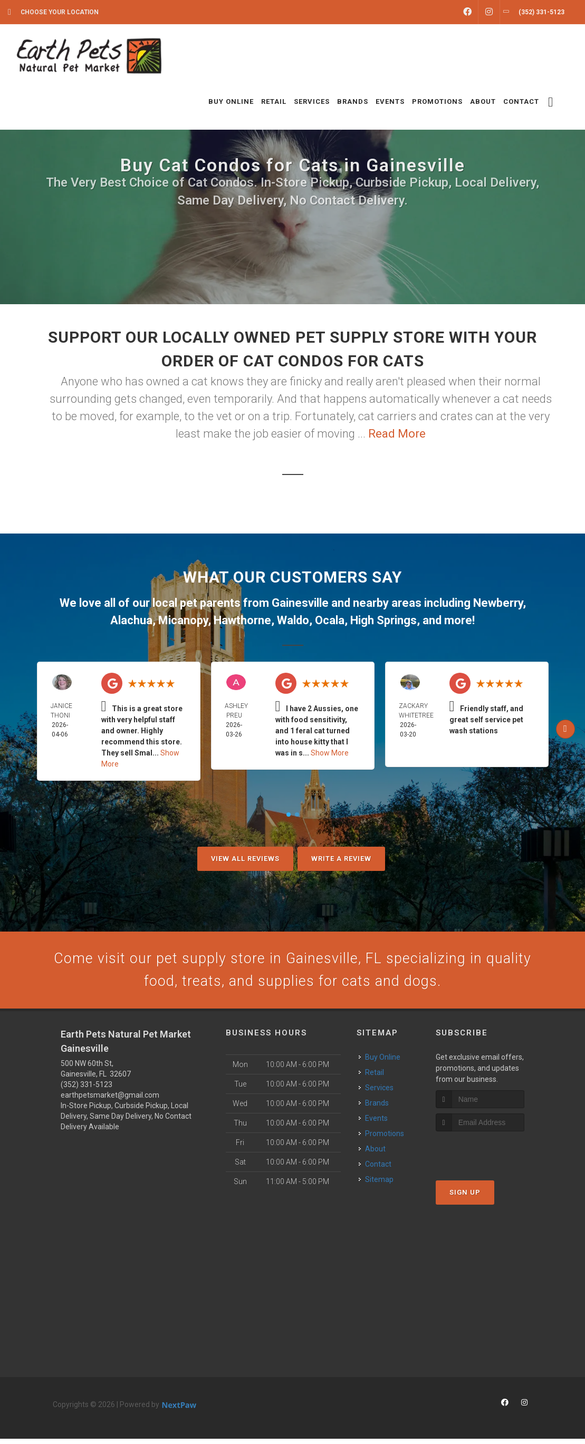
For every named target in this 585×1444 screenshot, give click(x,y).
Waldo (293, 620)
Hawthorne (242, 620)
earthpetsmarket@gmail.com (110, 1100)
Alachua (131, 620)
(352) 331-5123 (86, 1090)
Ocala (329, 620)
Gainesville (300, 602)
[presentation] (492, 1156)
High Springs (383, 620)
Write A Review (341, 858)
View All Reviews (245, 858)
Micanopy (183, 620)
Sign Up (465, 1198)
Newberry (498, 602)
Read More (397, 433)
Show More (330, 753)
